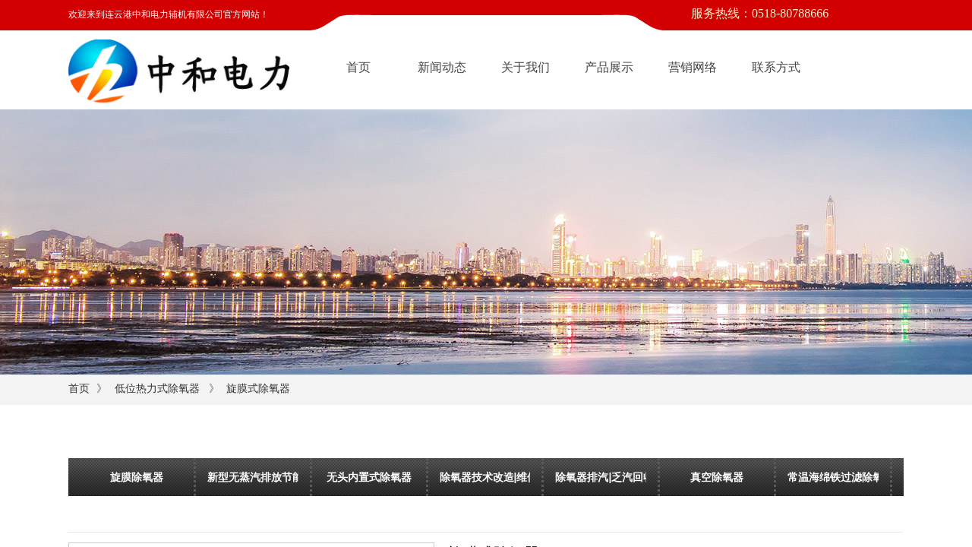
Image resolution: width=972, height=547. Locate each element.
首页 (358, 67)
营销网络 (692, 67)
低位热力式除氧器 (157, 388)
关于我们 (525, 67)
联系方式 (776, 67)
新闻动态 (442, 67)
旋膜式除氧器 (258, 388)
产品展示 (609, 67)
